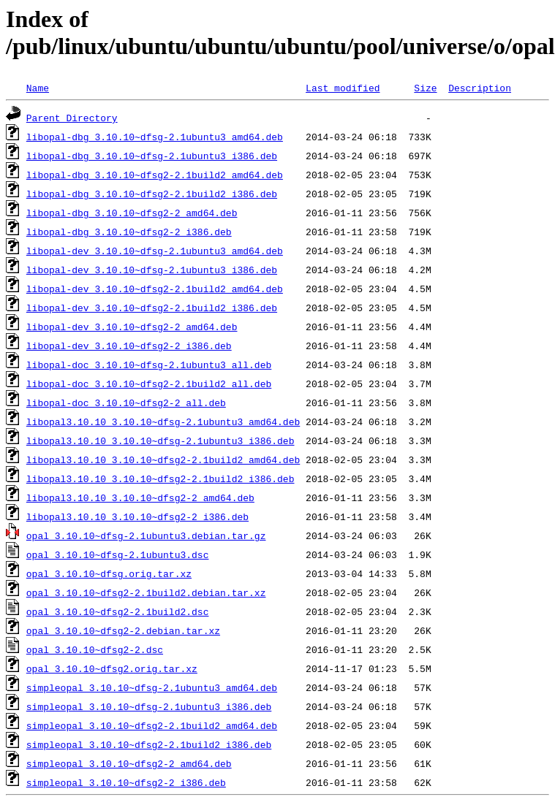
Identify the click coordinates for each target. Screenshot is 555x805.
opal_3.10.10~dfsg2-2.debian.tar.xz (123, 630)
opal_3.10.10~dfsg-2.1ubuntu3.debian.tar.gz (146, 535)
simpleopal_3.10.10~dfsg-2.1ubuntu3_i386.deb (148, 706)
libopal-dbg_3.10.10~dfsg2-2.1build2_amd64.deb (154, 174)
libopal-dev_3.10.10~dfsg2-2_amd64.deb (132, 326)
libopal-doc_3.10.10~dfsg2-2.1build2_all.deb (148, 383)
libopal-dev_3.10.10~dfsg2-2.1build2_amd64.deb (154, 288)
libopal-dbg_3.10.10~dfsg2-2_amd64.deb (132, 212)
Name (37, 87)
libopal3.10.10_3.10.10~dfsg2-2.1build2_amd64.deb (163, 459)
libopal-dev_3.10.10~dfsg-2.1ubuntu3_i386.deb (151, 269)
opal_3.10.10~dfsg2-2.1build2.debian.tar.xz (146, 592)
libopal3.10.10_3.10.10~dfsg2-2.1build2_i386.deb (160, 478)
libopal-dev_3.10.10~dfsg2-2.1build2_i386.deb (151, 307)
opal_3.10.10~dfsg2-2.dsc (94, 649)
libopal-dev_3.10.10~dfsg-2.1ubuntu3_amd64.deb (154, 250)
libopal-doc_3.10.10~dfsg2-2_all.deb (126, 402)
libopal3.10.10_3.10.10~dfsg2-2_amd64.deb (140, 497)
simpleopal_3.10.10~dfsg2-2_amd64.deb (129, 763)
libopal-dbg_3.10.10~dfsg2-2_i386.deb (129, 231)
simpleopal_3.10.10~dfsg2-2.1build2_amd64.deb (151, 725)
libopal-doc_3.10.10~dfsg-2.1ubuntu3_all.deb (148, 364)
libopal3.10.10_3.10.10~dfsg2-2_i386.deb (137, 516)
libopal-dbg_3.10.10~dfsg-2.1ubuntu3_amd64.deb (154, 136)
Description (479, 87)
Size (425, 87)
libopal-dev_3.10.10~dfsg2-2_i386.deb (129, 345)
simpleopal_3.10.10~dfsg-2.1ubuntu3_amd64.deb (151, 687)
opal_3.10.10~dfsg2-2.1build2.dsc (117, 611)
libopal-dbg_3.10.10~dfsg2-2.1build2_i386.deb (151, 193)
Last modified (343, 87)
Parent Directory (72, 117)
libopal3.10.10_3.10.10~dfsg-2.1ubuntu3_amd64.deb (163, 421)
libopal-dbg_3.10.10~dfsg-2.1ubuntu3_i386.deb (151, 155)
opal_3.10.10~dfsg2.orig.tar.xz (111, 668)
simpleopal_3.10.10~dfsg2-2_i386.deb (126, 782)
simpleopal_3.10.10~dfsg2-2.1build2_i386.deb (148, 744)
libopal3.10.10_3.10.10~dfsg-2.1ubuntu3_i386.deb (160, 440)
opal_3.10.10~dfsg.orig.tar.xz (109, 573)
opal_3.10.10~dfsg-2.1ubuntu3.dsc (117, 554)
